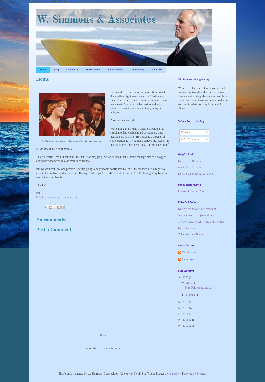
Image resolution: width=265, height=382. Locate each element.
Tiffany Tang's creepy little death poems (201, 221)
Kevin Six (157, 69)
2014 (186, 313)
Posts (185, 132)
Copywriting (137, 69)
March (190, 294)
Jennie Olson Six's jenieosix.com (197, 215)
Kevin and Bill (115, 69)
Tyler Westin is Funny (191, 234)
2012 (186, 325)
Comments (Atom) (111, 348)
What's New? (93, 69)
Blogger (201, 373)
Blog (56, 69)
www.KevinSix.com (189, 167)
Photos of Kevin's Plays (192, 191)
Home (43, 69)
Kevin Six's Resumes (190, 161)
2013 (186, 319)
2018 (186, 302)
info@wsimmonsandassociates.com (57, 197)
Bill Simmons (190, 252)
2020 (186, 277)
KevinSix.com (186, 228)
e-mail (117, 173)
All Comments (191, 139)
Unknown (188, 259)
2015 (186, 308)
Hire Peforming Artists (198, 287)
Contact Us (72, 69)
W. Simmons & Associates (96, 20)
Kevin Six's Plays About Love (195, 173)
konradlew (175, 373)
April (189, 282)
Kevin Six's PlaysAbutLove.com (197, 208)
